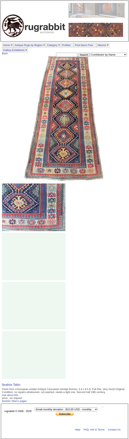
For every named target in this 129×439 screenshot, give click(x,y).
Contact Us (114, 429)
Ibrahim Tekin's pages (14, 401)
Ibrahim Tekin (11, 384)
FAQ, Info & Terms (94, 429)
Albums (101, 45)
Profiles (66, 45)
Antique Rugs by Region (28, 45)
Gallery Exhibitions (14, 50)
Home (6, 45)
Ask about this (10, 395)
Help (77, 429)
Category (52, 45)
